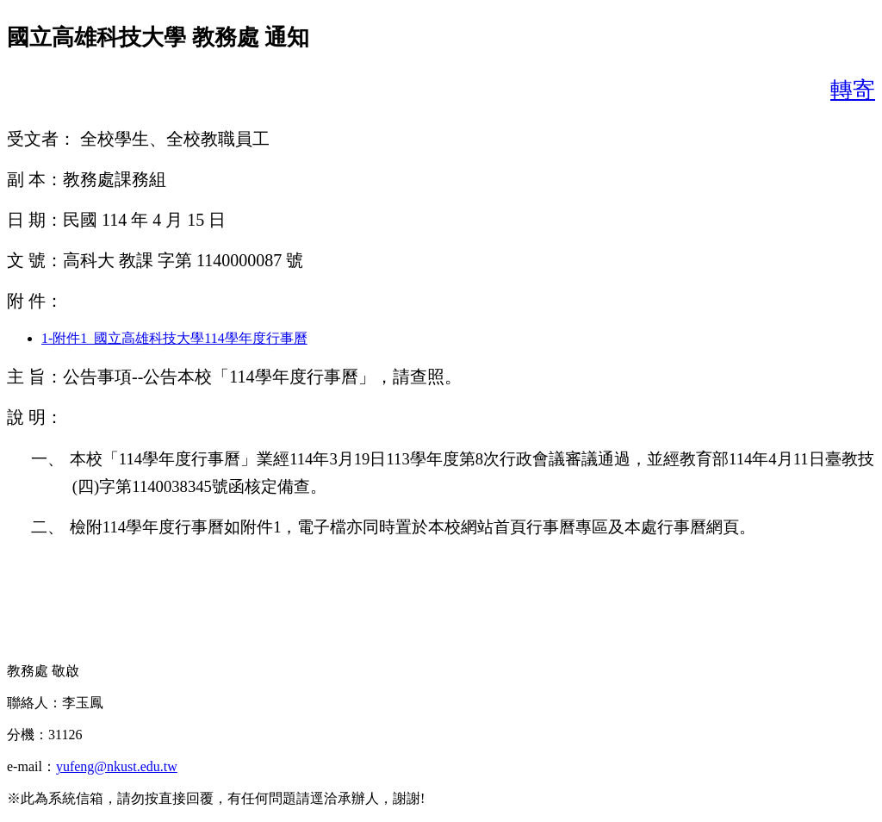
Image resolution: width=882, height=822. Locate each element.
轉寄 (852, 90)
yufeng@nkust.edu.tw (116, 766)
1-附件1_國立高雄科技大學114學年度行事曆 (174, 338)
